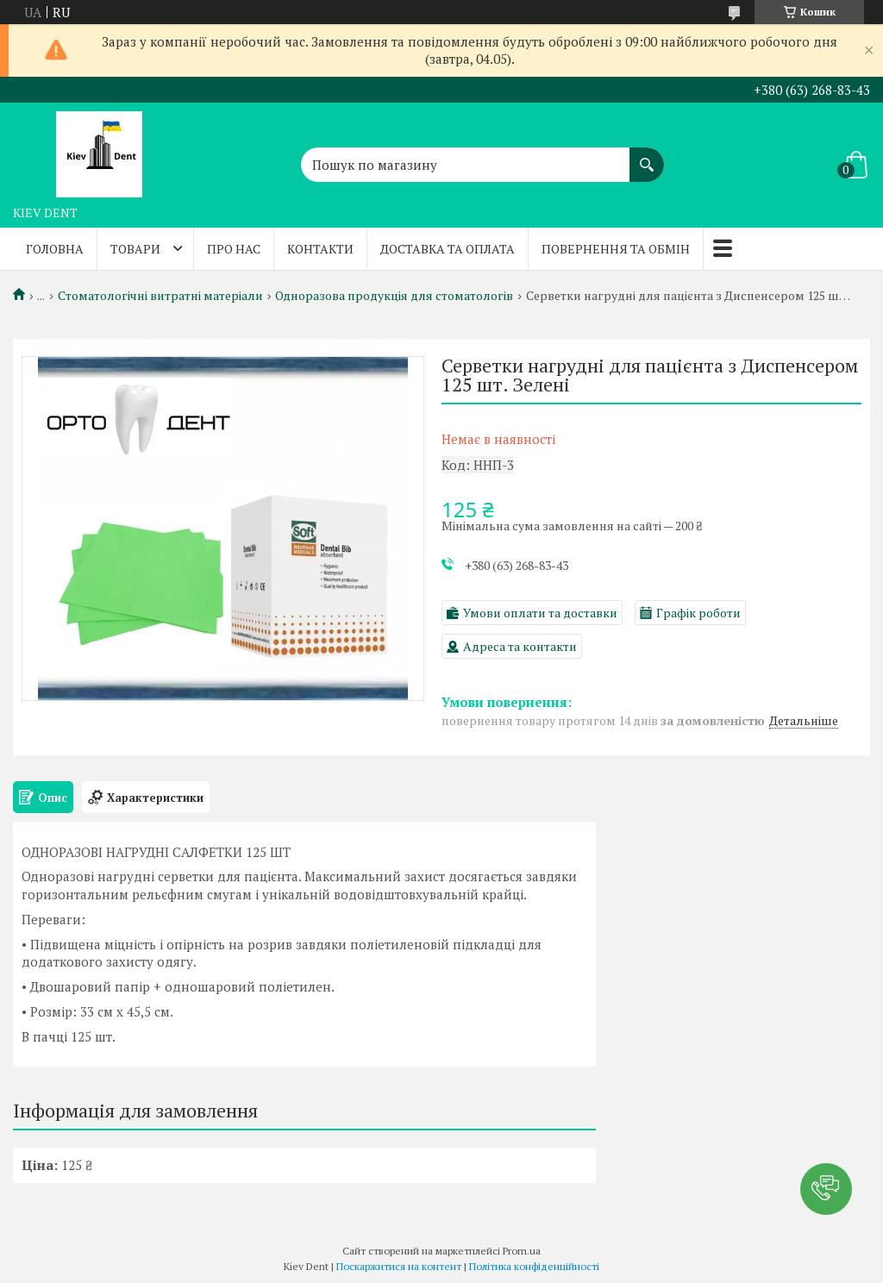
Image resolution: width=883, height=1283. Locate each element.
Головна (55, 249)
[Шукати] (646, 156)
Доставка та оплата (447, 249)
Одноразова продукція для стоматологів (394, 296)
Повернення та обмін (616, 249)
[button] (826, 1189)
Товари (135, 249)
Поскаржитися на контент (398, 1266)
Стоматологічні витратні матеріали (160, 296)
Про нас (233, 249)
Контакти (320, 249)
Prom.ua (522, 1250)
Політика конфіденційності (534, 1266)
